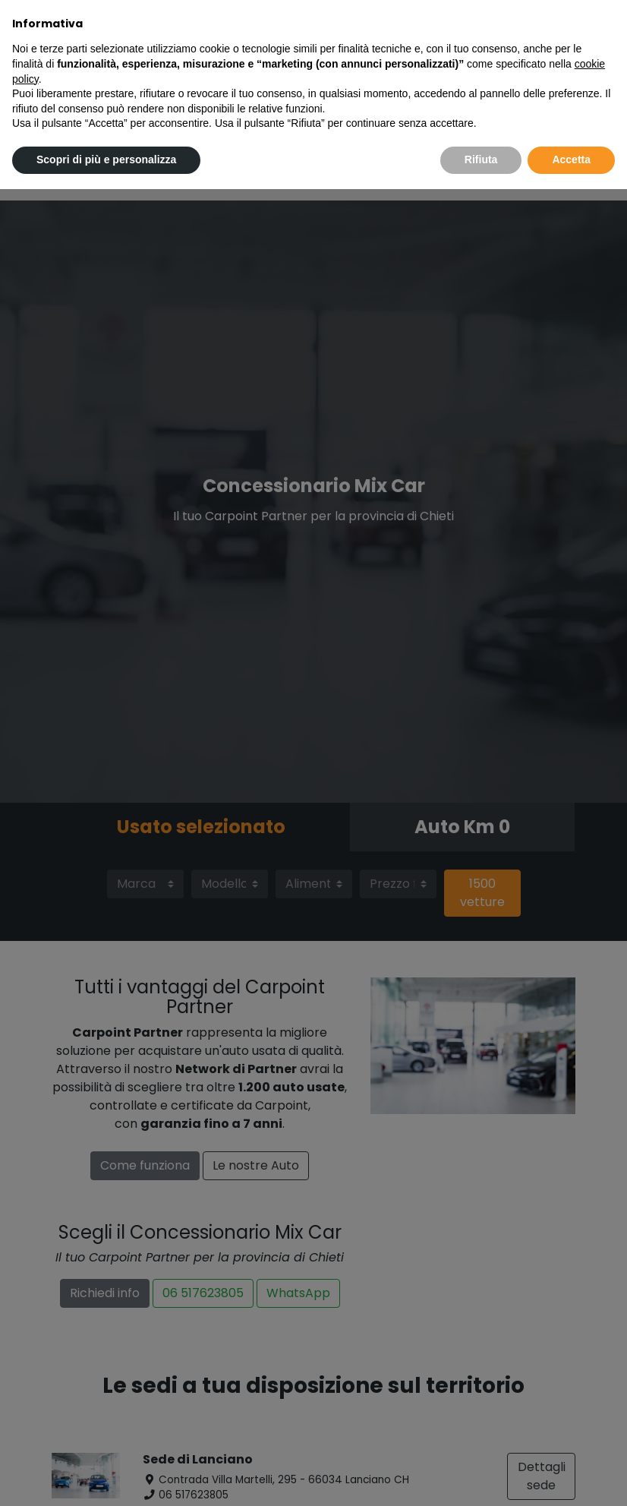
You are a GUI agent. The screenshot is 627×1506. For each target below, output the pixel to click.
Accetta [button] (571, 159)
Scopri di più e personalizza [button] (106, 159)
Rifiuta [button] (481, 159)
